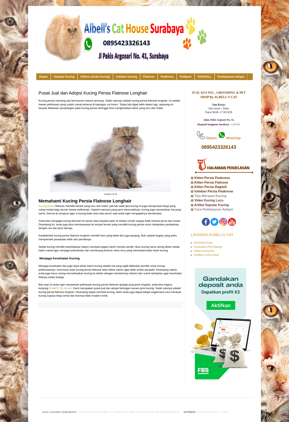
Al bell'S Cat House (60, 288)
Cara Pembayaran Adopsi (213, 209)
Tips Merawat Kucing (210, 196)
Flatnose (149, 76)
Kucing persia (47, 205)
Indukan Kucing (126, 76)
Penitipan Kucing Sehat (206, 255)
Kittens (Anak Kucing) (95, 76)
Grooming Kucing (203, 242)
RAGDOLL (205, 76)
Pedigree (185, 76)
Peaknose (167, 76)
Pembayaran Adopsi (231, 76)
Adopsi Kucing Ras (204, 251)
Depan (43, 76)
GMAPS (235, 124)
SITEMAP (189, 412)
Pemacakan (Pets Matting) (208, 246)
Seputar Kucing (64, 76)
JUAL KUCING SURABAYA (59, 412)
